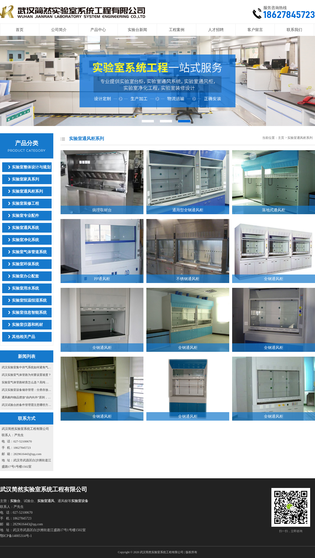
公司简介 (59, 30)
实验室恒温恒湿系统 (29, 300)
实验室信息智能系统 (29, 312)
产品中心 (98, 30)
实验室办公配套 (25, 276)
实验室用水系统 (25, 288)
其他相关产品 (23, 337)
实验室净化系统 (25, 240)
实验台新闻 (137, 30)
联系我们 (294, 30)
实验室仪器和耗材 (27, 324)
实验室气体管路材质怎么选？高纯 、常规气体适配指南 (27, 382)
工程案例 (176, 30)
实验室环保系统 (25, 264)
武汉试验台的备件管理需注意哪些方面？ (27, 405)
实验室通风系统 (25, 228)
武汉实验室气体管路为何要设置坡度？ (26, 375)
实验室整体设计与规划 (31, 167)
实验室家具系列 (25, 179)
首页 (20, 30)
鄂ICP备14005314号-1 (16, 536)
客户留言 (255, 30)
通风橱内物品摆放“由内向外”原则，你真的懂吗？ (27, 397)
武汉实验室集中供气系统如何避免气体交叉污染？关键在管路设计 (27, 367)
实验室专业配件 (25, 215)
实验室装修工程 (25, 203)
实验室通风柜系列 (27, 191)
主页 (281, 138)
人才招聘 (216, 30)
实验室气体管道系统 (29, 252)
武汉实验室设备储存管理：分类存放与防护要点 (27, 390)
